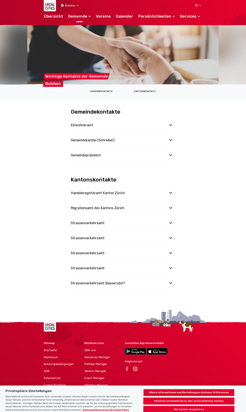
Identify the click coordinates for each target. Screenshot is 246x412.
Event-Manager (94, 378)
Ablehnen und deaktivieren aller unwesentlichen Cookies (189, 403)
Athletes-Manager (96, 385)
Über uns (90, 350)
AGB (46, 371)
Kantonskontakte (145, 91)
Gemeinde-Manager (97, 357)
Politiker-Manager (95, 364)
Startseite (50, 350)
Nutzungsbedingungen (59, 364)
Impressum (51, 357)
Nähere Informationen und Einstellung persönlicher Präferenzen (189, 394)
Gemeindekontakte (101, 91)
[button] (69, 6)
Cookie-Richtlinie (55, 385)
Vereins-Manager (95, 371)
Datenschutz (52, 378)
